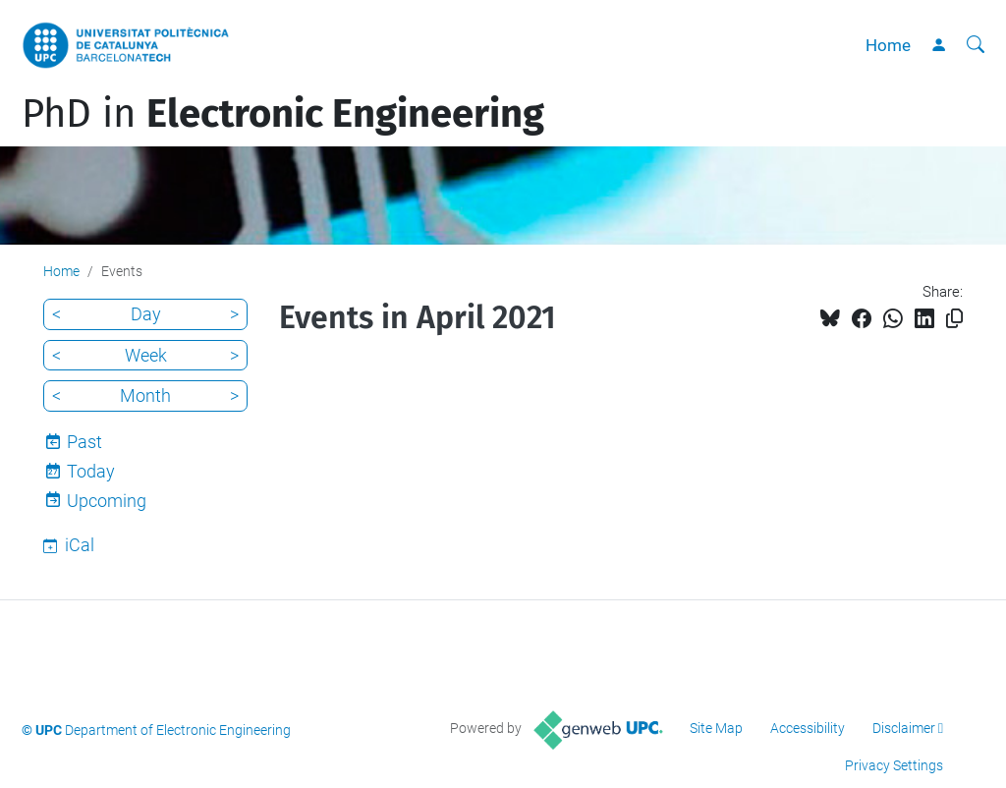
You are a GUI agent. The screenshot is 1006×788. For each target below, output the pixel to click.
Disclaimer (903, 728)
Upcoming (106, 500)
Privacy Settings (894, 765)
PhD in (283, 114)
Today (91, 471)
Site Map (716, 728)
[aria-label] (975, 45)
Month (145, 395)
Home (888, 45)
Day (146, 314)
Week (146, 355)
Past (84, 441)
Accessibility (807, 728)
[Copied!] (954, 319)
